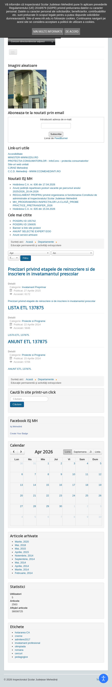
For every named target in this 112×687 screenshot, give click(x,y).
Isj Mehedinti (16, 426)
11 (86, 474)
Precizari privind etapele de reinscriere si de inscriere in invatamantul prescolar (51, 271)
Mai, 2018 (20, 545)
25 (86, 495)
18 (86, 484)
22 (47, 495)
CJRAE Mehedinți (18, 167)
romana (19, 649)
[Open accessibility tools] (103, 678)
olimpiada (20, 646)
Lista (97, 451)
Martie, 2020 (22, 541)
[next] (21, 452)
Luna (67, 451)
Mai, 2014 (20, 562)
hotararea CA (22, 632)
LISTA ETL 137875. (19, 335)
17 (73, 484)
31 (34, 463)
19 (100, 484)
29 (47, 506)
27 (21, 506)
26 (100, 495)
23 (60, 495)
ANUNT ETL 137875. (19, 368)
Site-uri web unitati (18, 164)
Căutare (17, 404)
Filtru (25, 258)
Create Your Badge (19, 433)
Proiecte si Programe (33, 321)
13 (21, 484)
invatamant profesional (27, 642)
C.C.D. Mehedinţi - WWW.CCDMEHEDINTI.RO (34, 171)
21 (34, 495)
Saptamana (80, 451)
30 (21, 463)
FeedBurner (61, 138)
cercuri (18, 653)
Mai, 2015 (20, 548)
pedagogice (21, 656)
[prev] (13, 452)
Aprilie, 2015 (22, 552)
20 (21, 495)
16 (60, 484)
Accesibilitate (15, 153)
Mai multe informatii (47, 31)
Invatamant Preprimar (34, 287)
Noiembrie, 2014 (24, 555)
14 (34, 484)
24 (73, 495)
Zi (91, 451)
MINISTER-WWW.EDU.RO (23, 157)
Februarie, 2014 (24, 573)
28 (34, 506)
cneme (18, 636)
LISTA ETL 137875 (26, 307)
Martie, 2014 (22, 569)
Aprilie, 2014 (22, 566)
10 (73, 474)
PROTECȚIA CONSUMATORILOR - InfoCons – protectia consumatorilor (48, 160)
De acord (72, 31)
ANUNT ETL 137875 (27, 341)
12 (100, 474)
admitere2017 (22, 639)
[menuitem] (31, 41)
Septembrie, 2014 (25, 559)
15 (47, 484)
